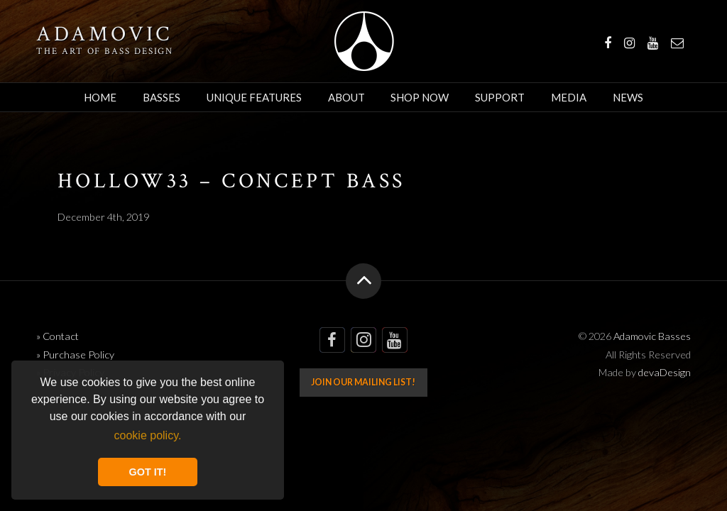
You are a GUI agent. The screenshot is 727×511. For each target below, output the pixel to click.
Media (568, 97)
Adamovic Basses (363, 41)
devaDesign (664, 372)
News (628, 97)
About (346, 97)
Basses (161, 97)
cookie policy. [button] (148, 435)
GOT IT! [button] (148, 472)
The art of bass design (104, 51)
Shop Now (419, 97)
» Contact (57, 336)
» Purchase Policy (75, 354)
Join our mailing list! (363, 382)
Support (500, 97)
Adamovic (104, 35)
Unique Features (254, 97)
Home (100, 97)
